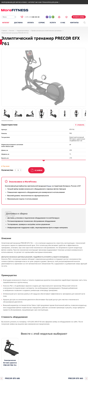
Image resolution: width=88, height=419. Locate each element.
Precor (49, 186)
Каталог (5, 23)
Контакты (74, 23)
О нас (62, 23)
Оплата (30, 23)
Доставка (18, 23)
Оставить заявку (78, 17)
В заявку (38, 170)
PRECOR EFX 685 (12, 378)
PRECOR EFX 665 (75, 378)
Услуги (53, 23)
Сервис (41, 23)
